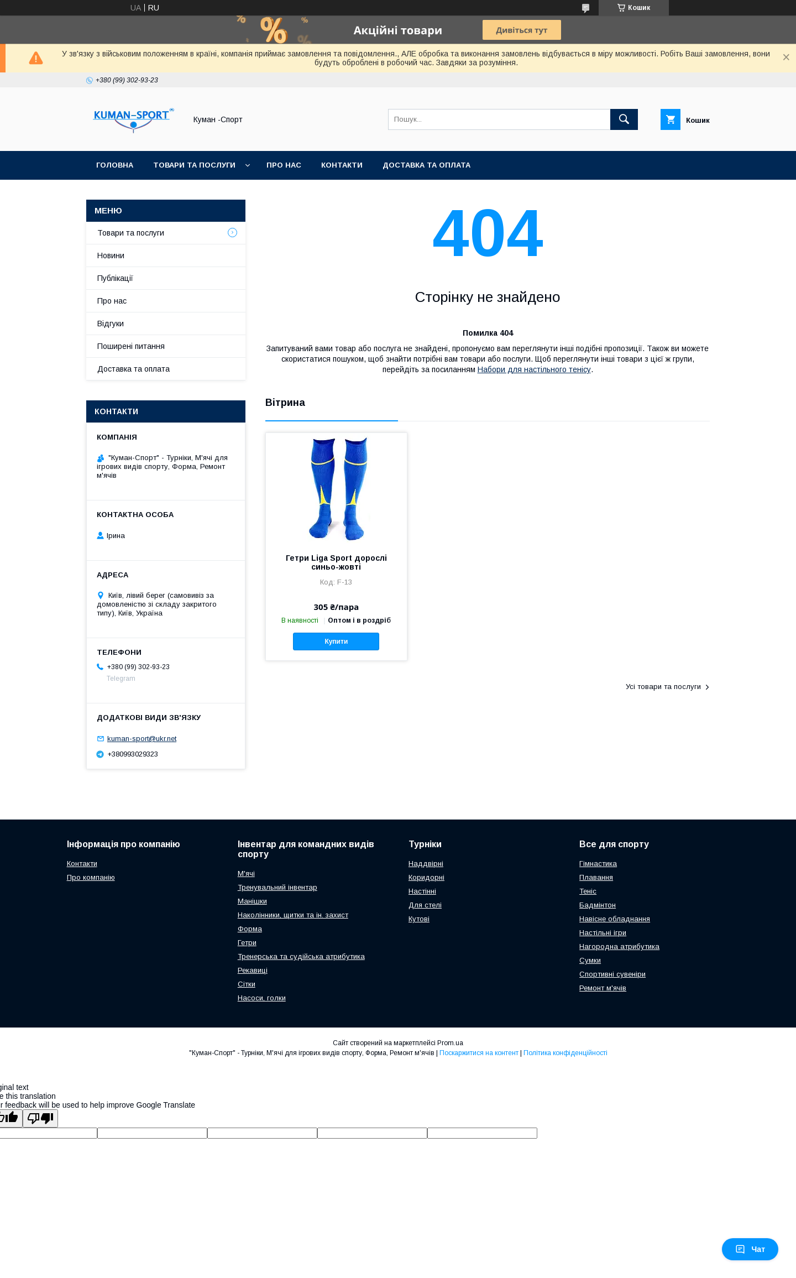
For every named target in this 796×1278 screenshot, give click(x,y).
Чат (750, 1249)
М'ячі (246, 873)
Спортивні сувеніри (612, 974)
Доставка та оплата (426, 165)
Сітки (246, 984)
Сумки (590, 960)
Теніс (587, 891)
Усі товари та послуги (663, 686)
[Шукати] (624, 119)
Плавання (596, 877)
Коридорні (426, 877)
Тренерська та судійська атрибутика (301, 956)
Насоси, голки (262, 998)
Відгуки (110, 323)
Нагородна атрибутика (619, 946)
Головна (114, 165)
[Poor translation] (40, 1118)
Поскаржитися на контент (479, 1053)
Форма (250, 929)
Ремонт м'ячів (602, 988)
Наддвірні (426, 863)
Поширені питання (131, 346)
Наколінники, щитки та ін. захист (293, 915)
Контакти (342, 165)
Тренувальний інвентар (277, 887)
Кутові (419, 919)
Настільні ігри (602, 932)
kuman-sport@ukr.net (141, 738)
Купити (336, 641)
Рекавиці (253, 970)
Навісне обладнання (614, 919)
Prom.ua (450, 1043)
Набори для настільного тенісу (534, 369)
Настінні (422, 891)
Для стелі (425, 905)
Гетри (247, 942)
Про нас (283, 165)
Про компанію (91, 877)
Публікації (115, 278)
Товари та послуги (194, 165)
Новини (110, 255)
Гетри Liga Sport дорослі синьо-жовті (336, 562)
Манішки (252, 901)
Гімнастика (598, 863)
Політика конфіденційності (565, 1053)
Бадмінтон (597, 905)
